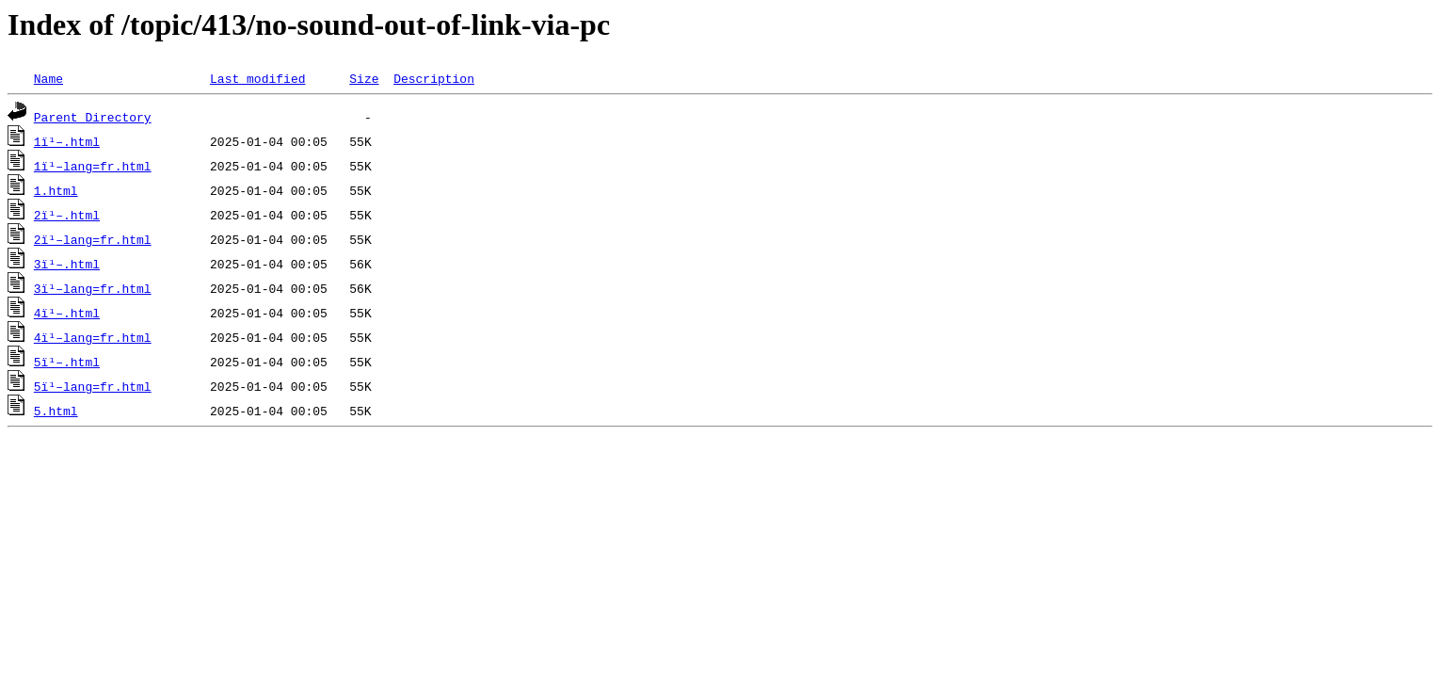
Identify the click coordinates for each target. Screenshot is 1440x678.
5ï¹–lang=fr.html (93, 386)
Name (48, 78)
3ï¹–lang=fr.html (93, 288)
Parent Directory (93, 116)
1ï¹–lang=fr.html (93, 165)
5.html (56, 410)
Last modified (257, 78)
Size (363, 78)
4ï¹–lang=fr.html (93, 337)
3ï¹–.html (67, 263)
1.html (56, 190)
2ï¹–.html (67, 214)
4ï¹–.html (67, 312)
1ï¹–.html (67, 141)
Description (433, 78)
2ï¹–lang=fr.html (93, 239)
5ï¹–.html (67, 361)
